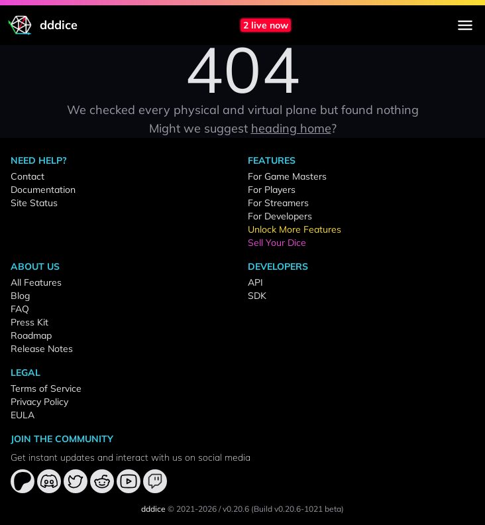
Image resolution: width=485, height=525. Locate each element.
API (255, 282)
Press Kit (29, 322)
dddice (153, 509)
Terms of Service (46, 388)
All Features (36, 282)
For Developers (280, 216)
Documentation (43, 190)
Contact (27, 176)
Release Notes (42, 349)
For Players (272, 190)
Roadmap (31, 335)
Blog (20, 296)
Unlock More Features (294, 229)
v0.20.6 (236, 509)
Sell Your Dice (277, 243)
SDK (257, 296)
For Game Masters (287, 176)
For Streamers (278, 203)
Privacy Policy (39, 402)
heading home (291, 128)
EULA (22, 415)
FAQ (20, 309)
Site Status (34, 203)
